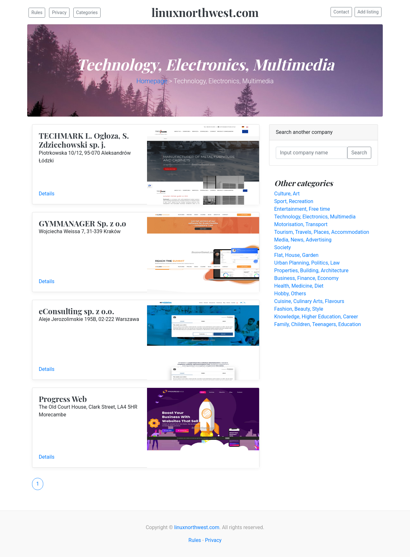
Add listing (368, 11)
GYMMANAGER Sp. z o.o (82, 223)
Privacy (59, 12)
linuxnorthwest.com (205, 12)
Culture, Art (287, 194)
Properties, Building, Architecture (311, 270)
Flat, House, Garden (296, 255)
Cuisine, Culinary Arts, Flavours (309, 301)
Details (46, 194)
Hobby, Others (290, 294)
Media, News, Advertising (303, 240)
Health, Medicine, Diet (299, 286)
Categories (87, 12)
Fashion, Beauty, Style (298, 309)
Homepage (152, 81)
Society (282, 247)
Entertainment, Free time (302, 209)
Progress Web (63, 399)
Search (359, 153)
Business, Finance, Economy (306, 278)
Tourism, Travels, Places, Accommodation (321, 232)
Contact (341, 11)
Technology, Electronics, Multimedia (315, 217)
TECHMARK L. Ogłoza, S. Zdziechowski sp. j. (84, 140)
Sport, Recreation (293, 201)
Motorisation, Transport (300, 224)
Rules (36, 12)
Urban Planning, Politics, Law (307, 263)
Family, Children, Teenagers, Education (317, 324)
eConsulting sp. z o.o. (76, 311)
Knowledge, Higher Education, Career (316, 317)
